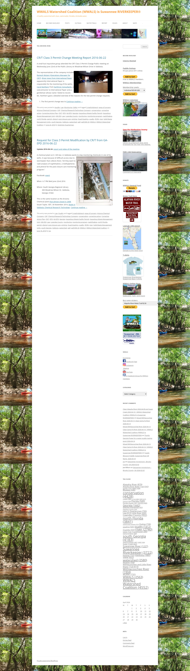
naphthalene (107, 116)
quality (91, 119)
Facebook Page (130, 362)
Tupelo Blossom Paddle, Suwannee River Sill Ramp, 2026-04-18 (136, 456)
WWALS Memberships (132, 83)
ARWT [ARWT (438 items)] (136, 488)
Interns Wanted (129, 61)
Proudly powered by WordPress (47, 661)
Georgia (75, 113)
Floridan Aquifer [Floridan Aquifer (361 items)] (130, 503)
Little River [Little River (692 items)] (139, 513)
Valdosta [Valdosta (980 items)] (142, 555)
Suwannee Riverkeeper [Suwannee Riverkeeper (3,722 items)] (137, 551)
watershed (73, 122)
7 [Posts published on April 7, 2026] (127, 611)
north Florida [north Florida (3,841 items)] (133, 520)
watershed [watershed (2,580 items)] (135, 560)
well (79, 122)
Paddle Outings (129, 68)
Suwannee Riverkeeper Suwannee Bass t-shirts (133, 277)
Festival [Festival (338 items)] (127, 501)
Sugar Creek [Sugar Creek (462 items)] (130, 544)
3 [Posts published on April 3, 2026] (140, 608)
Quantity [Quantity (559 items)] (129, 530)
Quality (60, 213)
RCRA (97, 119)
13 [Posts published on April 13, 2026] (124, 614)
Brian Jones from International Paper (57, 78)
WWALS (93, 122)
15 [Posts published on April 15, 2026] (132, 614)
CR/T (60, 113)
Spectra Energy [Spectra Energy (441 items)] (130, 542)
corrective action (95, 216)
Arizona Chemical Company (47, 110)
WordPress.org (128, 646)
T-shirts (126, 255)
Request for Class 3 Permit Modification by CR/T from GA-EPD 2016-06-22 (72, 141)
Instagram (128, 365)
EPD (64, 113)
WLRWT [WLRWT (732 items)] (129, 574)
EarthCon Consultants (63, 87)
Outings (78, 23)
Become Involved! (53, 23)
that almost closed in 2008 (60, 201)
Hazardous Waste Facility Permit (90, 113)
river (101, 119)
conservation (96, 110)
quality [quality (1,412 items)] (143, 526)
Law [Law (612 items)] (127, 513)
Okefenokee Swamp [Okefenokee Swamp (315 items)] (131, 524)
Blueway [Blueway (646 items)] (129, 490)
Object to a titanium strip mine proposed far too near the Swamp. (137, 143)
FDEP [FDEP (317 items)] (142, 499)
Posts (67, 23)
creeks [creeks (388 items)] (127, 499)
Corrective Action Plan (50, 113)
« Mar (125, 623)
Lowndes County (72, 116)
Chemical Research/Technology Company (76, 110)
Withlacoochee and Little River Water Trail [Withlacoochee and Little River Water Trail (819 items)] (137, 565)
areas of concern (105, 107)
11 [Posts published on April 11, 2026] (145, 611)
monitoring (83, 116)
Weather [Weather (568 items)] (129, 562)
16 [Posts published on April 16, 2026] (137, 614)
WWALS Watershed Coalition (96, 228)
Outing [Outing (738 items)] (145, 524)
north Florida (41, 119)
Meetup (126, 368)
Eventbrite (126, 358)
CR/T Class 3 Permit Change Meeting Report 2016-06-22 (71, 57)
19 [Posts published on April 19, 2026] (149, 614)
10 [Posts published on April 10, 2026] (141, 611)
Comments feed (128, 643)
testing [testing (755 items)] (129, 555)
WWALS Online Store (131, 283)
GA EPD (69, 113)
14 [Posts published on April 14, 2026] (128, 614)
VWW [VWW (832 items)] (128, 557)
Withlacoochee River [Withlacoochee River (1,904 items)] (136, 570)
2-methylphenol (92, 107)
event (47, 175)
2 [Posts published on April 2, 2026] (136, 608)
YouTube (128, 372)
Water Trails (91, 23)
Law (62, 107)
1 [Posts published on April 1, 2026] (131, 608)
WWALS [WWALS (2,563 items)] (133, 577)
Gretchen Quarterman (66, 125)
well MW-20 (85, 122)
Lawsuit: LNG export (131, 226)
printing (74, 119)
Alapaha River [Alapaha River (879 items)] (132, 484)
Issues (114, 23)
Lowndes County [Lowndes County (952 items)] (135, 515)
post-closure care (64, 119)
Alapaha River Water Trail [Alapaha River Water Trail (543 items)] (136, 486)
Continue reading (74, 101)
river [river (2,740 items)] (143, 529)
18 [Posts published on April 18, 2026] (145, 614)
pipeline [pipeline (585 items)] (128, 527)
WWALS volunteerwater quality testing (131, 101)
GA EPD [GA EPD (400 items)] (142, 503)
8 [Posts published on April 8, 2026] (131, 611)
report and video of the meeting (66, 149)
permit (49, 119)
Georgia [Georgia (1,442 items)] (131, 505)
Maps (135, 23)
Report (104, 23)
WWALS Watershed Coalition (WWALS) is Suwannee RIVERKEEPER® (89, 11)
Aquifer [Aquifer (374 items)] (127, 488)
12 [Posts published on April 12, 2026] (149, 611)
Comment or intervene (135, 171)
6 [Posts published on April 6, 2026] (123, 611)
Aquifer (57, 107)
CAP (58, 110)
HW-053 (58, 116)
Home (39, 23)
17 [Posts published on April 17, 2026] (141, 614)
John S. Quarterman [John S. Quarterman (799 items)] (135, 511)
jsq (50, 231)
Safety (75, 107)
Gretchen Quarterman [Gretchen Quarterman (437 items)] (133, 507)
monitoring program (94, 116)
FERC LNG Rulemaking (132, 152)
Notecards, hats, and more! (134, 295)
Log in (125, 637)
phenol (55, 119)
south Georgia (56, 122)
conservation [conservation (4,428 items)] (133, 494)
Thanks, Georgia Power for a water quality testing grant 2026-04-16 (137, 438)
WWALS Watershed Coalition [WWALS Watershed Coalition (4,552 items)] (135, 584)
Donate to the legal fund (133, 250)
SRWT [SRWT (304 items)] (141, 542)
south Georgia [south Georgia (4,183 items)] (134, 538)
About (125, 23)
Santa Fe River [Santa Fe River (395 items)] (130, 534)
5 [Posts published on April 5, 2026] (149, 608)
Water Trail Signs (130, 196)
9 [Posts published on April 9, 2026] (136, 611)
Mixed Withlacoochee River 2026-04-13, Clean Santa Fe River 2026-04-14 (137, 421)
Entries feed (127, 640)
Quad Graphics (83, 119)
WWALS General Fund (132, 185)
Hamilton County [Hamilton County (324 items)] (130, 509)
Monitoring (68, 107)
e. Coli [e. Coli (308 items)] (135, 499)
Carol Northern (43, 87)
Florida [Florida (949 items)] (138, 501)
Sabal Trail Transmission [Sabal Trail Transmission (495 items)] (135, 532)
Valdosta (65, 122)
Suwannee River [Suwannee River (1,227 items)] (135, 546)
